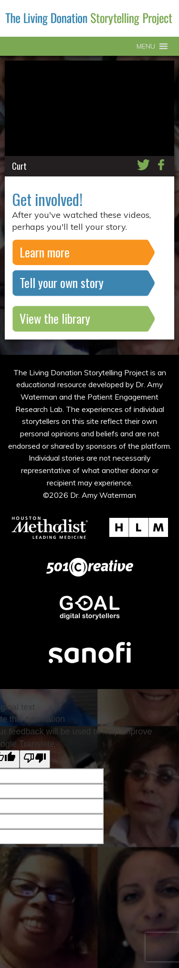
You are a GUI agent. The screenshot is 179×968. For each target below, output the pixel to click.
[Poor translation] (35, 759)
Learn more (45, 252)
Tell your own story (62, 282)
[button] (146, 46)
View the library (55, 318)
